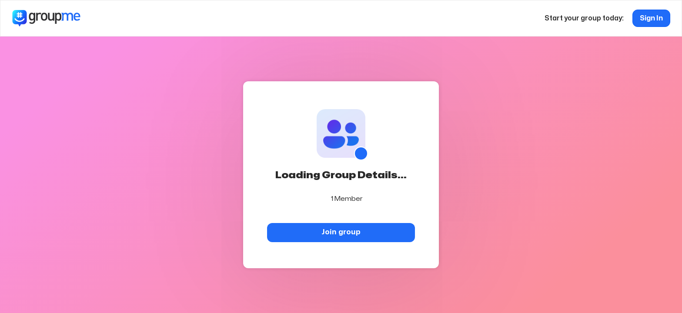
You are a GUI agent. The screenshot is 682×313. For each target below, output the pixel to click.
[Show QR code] (361, 153)
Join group (341, 232)
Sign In (651, 18)
